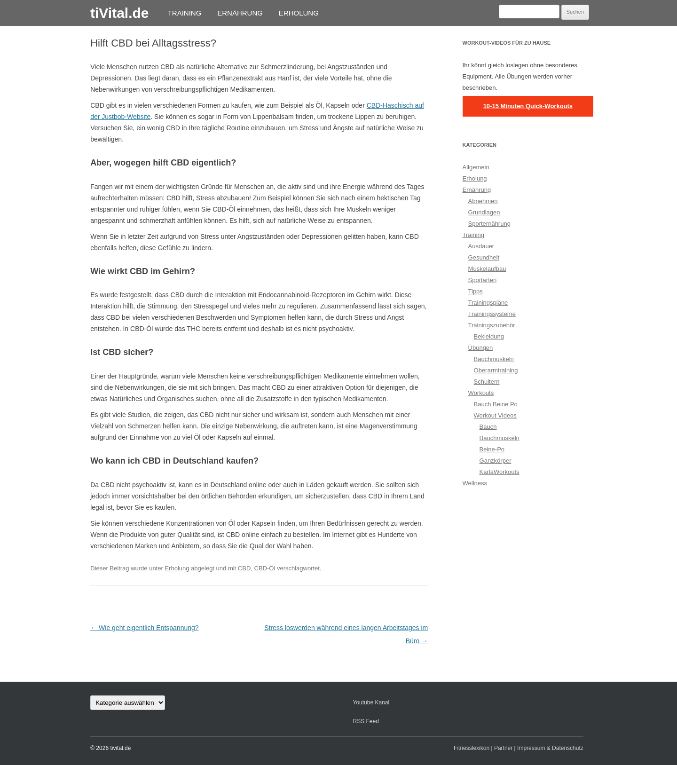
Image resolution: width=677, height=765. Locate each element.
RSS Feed (365, 721)
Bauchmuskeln (494, 359)
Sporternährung (489, 223)
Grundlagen (484, 212)
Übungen (480, 347)
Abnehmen (483, 201)
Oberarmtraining (496, 370)
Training (185, 13)
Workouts (481, 392)
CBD (244, 568)
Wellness (475, 483)
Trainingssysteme (492, 313)
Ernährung (240, 13)
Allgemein (476, 167)
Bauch (488, 426)
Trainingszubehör (491, 325)
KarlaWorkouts (500, 471)
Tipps (475, 291)
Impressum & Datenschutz (550, 748)
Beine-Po (492, 449)
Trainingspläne (488, 302)
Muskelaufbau (487, 268)
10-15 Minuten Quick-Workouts (528, 106)
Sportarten (482, 280)
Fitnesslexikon (471, 748)
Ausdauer (481, 246)
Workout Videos (495, 415)
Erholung (299, 13)
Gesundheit (484, 257)
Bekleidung (489, 336)
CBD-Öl (265, 568)
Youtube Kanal (371, 702)
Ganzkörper (496, 460)
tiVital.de (119, 13)
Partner (503, 748)
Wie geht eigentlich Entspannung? (144, 627)
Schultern (487, 381)
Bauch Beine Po (496, 404)
